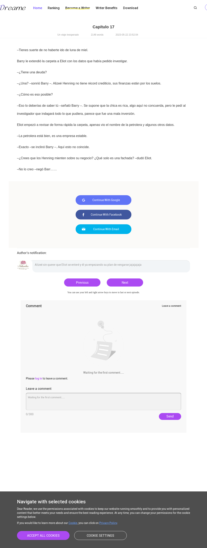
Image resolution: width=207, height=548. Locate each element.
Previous (82, 283)
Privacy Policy (108, 523)
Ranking (54, 8)
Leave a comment (171, 306)
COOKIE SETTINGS (100, 535)
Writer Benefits (106, 8)
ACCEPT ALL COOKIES (43, 535)
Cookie (73, 523)
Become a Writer (77, 8)
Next (125, 283)
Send (170, 416)
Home (37, 8)
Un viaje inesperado (68, 34)
